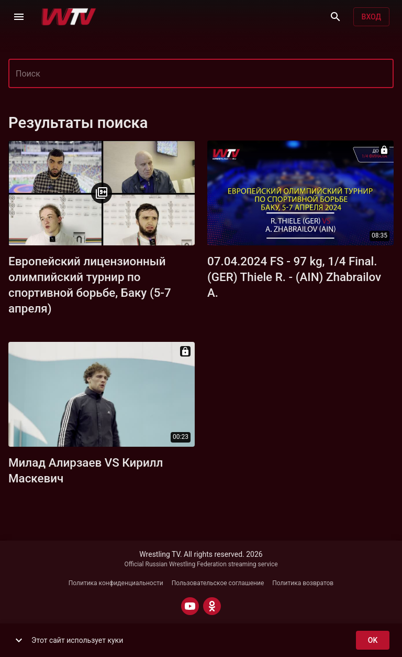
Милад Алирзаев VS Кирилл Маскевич (85, 470)
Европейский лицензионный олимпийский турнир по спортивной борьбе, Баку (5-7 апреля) (89, 284)
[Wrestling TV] (69, 16)
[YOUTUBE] (190, 606)
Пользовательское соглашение (218, 583)
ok (372, 640)
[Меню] (18, 16)
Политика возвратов (302, 583)
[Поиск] (335, 16)
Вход (371, 17)
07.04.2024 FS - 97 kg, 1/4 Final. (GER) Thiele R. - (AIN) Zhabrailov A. (294, 276)
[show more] (18, 640)
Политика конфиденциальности (116, 583)
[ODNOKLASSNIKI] (212, 606)
